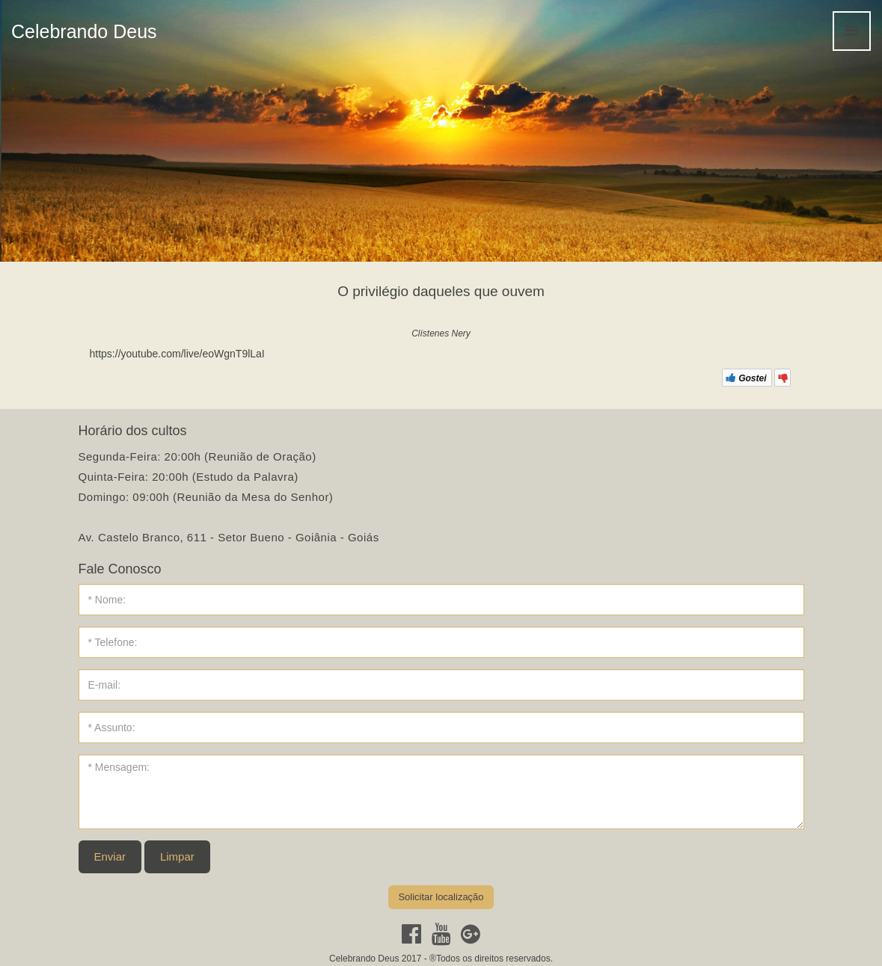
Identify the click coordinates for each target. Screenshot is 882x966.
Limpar (177, 856)
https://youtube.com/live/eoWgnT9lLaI (177, 354)
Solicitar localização (440, 896)
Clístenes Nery (441, 333)
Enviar (110, 856)
